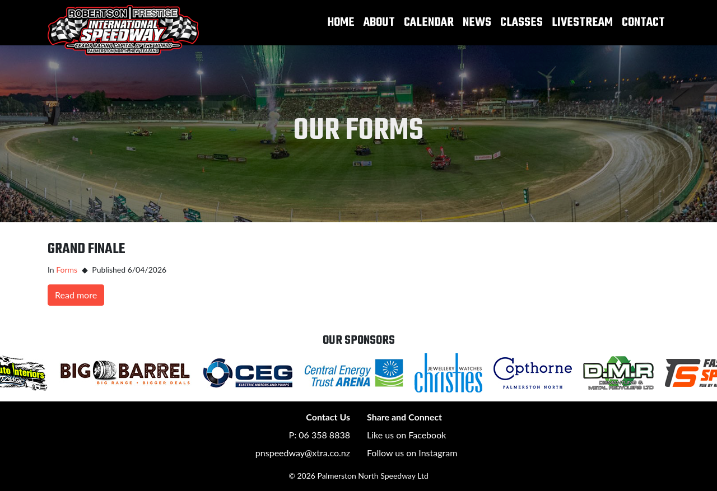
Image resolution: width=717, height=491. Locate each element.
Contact (643, 22)
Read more (76, 294)
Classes (521, 22)
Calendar (429, 22)
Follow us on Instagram (412, 452)
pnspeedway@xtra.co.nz (302, 452)
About (379, 22)
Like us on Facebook (406, 434)
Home (341, 22)
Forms (66, 269)
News (477, 22)
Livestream (582, 22)
